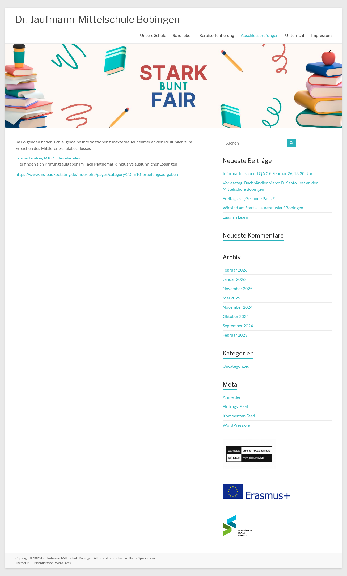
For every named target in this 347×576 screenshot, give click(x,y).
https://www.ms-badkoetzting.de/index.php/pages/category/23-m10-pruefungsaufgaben (96, 174)
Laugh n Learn (235, 216)
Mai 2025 (231, 297)
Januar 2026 (234, 279)
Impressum (321, 35)
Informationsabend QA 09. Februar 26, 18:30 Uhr (267, 173)
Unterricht (294, 35)
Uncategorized (236, 366)
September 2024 (238, 325)
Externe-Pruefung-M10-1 (35, 158)
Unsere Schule (153, 35)
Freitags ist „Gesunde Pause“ (249, 198)
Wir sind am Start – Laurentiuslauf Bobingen (263, 207)
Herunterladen (68, 158)
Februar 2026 (235, 269)
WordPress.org (236, 424)
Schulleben (183, 35)
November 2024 (237, 307)
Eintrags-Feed (235, 406)
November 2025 (237, 288)
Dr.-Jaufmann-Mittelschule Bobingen (97, 19)
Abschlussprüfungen (259, 35)
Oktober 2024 (236, 316)
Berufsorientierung (216, 35)
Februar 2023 (235, 334)
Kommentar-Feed (239, 415)
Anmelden (232, 397)
